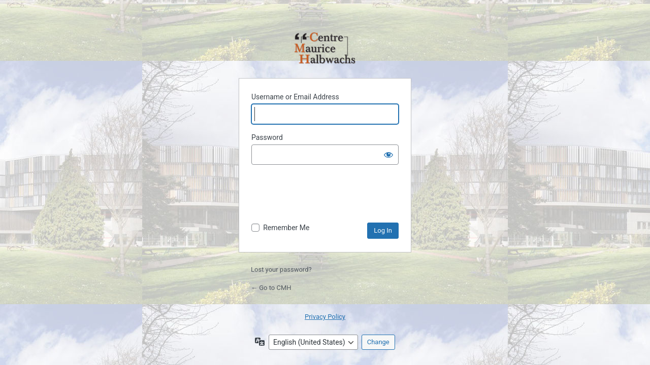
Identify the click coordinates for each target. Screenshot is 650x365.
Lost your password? (281, 269)
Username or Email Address (295, 97)
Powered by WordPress (325, 48)
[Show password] (388, 154)
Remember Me (286, 228)
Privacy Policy (325, 316)
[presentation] (328, 197)
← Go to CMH (271, 287)
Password (267, 137)
